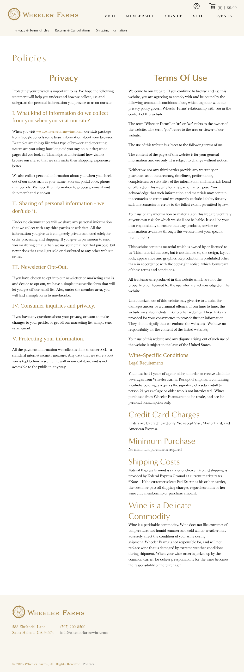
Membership (140, 15)
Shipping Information (111, 30)
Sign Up (173, 15)
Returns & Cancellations (72, 30)
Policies (88, 663)
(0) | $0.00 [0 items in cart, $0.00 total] (223, 7)
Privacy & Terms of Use (32, 30)
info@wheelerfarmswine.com (84, 632)
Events (223, 15)
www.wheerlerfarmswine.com (59, 131)
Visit (110, 15)
